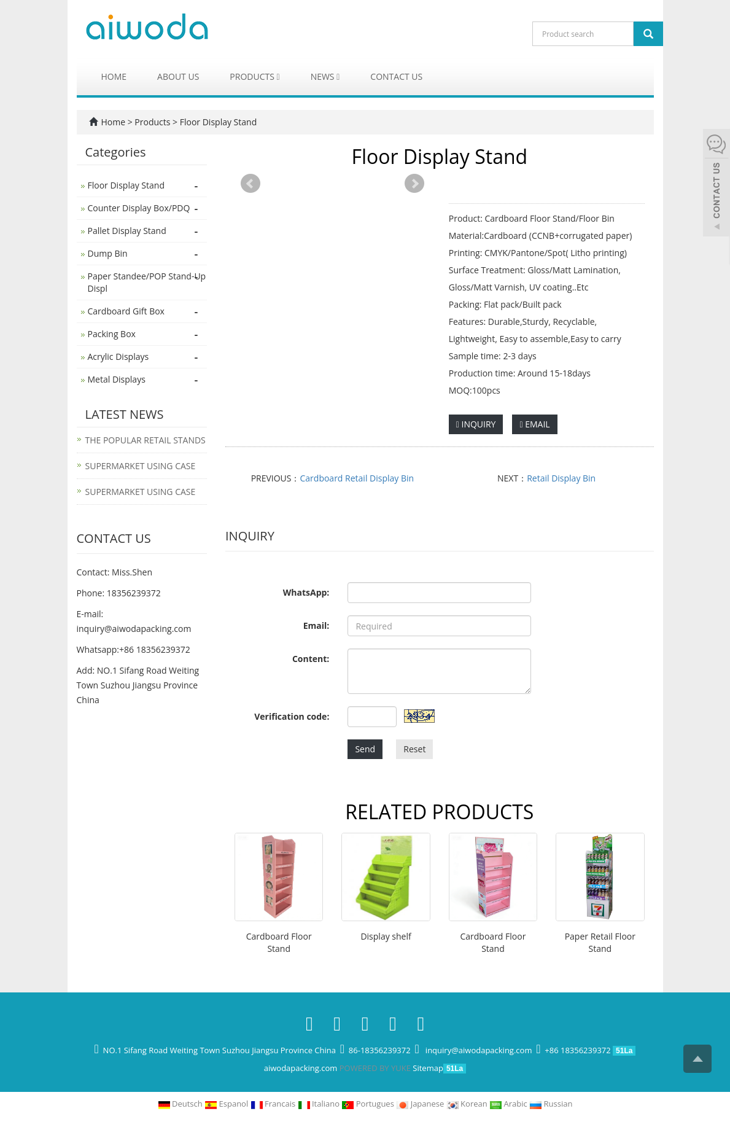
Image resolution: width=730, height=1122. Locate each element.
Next (414, 183)
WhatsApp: (306, 592)
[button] (278, 76)
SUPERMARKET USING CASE (140, 466)
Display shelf (385, 936)
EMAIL (534, 424)
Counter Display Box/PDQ (139, 208)
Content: (310, 658)
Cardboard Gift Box (126, 311)
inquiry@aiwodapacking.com (134, 628)
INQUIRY (476, 424)
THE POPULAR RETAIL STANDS (145, 440)
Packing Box (112, 334)
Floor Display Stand (217, 122)
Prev (250, 183)
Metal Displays (117, 379)
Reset (414, 749)
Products (254, 76)
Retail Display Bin (561, 478)
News (325, 76)
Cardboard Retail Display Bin (357, 478)
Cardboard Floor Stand (279, 942)
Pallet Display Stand (127, 230)
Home (114, 76)
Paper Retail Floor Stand (600, 942)
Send (365, 749)
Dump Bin (108, 253)
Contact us (396, 76)
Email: (316, 625)
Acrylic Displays (118, 356)
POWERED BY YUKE (376, 1067)
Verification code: (291, 716)
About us (178, 76)
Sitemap (428, 1067)
